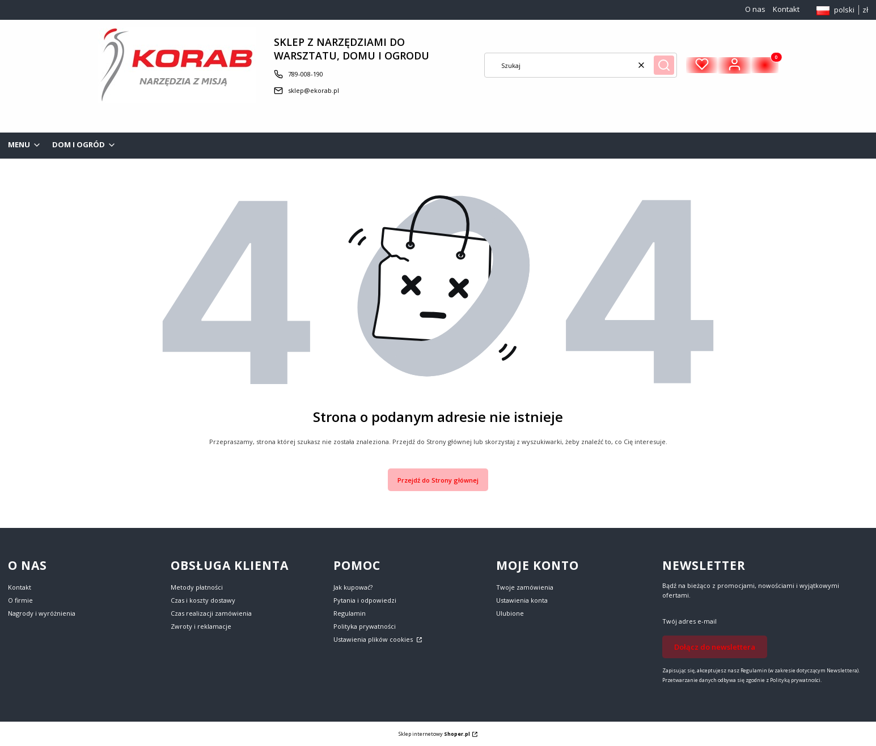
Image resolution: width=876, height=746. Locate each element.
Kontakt (786, 9)
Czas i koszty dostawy (203, 600)
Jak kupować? (353, 587)
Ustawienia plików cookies (373, 639)
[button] (664, 65)
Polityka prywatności (364, 626)
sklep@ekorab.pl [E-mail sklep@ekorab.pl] (313, 90)
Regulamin (349, 613)
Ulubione (510, 613)
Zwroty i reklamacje (201, 626)
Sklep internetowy (434, 734)
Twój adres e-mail (689, 621)
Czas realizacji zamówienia (211, 613)
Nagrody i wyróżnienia (41, 613)
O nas (755, 9)
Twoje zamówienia (524, 587)
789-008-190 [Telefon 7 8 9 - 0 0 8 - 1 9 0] (305, 74)
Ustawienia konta (522, 600)
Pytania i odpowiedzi (364, 600)
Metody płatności (197, 587)
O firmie (20, 600)
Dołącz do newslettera (714, 647)
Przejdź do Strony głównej (438, 480)
